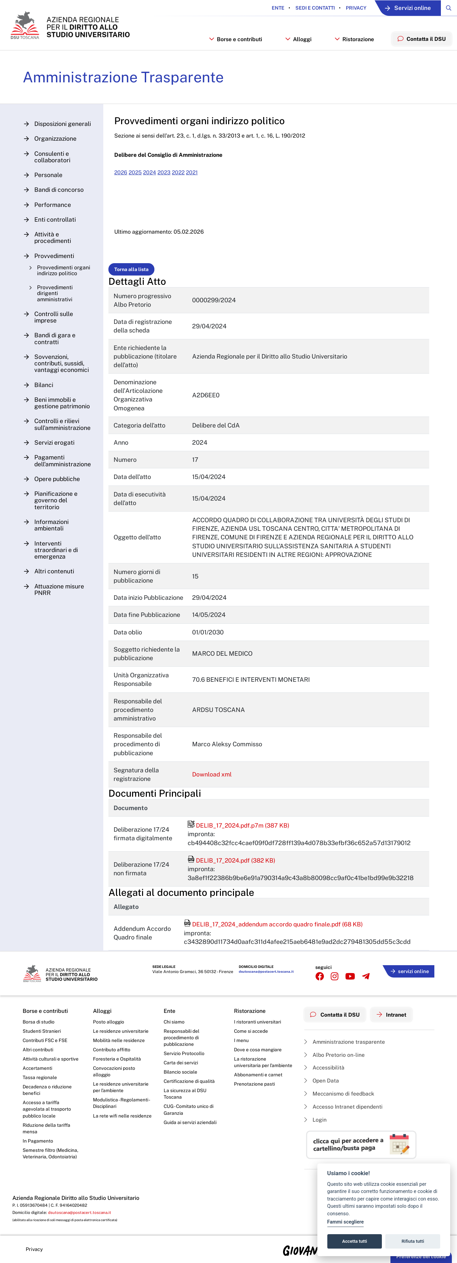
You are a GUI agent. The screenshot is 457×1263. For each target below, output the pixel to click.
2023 (168, 178)
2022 (183, 178)
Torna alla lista (133, 274)
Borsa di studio (39, 1026)
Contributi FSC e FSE (45, 1045)
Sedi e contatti (310, 8)
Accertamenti (38, 1073)
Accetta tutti (354, 1241)
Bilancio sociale (181, 1077)
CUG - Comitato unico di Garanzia (189, 1116)
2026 (122, 178)
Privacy (351, 8)
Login (315, 1124)
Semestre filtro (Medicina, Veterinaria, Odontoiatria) (51, 1160)
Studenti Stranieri (42, 1035)
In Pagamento (38, 1147)
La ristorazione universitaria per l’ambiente (263, 1067)
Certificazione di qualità (189, 1086)
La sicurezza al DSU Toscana (185, 1100)
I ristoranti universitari (257, 1026)
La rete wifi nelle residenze (122, 1122)
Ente (273, 8)
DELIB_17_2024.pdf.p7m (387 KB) (240, 830)
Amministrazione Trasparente (124, 82)
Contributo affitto (112, 1054)
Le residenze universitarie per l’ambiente (121, 1093)
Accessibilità (324, 1071)
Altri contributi (38, 1054)
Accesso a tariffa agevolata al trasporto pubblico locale (47, 1115)
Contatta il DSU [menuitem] (421, 42)
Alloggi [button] (296, 43)
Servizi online (405, 8)
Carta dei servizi (181, 1068)
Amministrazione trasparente (345, 1045)
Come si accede (251, 1035)
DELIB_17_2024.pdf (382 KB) (233, 865)
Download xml (213, 779)
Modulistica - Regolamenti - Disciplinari (121, 1109)
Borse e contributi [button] (233, 43)
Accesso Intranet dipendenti (344, 1111)
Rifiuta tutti (413, 1241)
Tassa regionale (40, 1083)
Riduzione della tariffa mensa (47, 1134)
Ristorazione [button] (352, 43)
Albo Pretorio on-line (334, 1058)
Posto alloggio (109, 1026)
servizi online (409, 975)
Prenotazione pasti (254, 1089)
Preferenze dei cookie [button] (421, 1256)
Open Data (322, 1085)
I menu (241, 1045)
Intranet (393, 1018)
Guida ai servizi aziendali (190, 1128)
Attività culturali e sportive (51, 1063)
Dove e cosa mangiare (258, 1054)
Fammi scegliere (345, 1222)
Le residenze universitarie (121, 1035)
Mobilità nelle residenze (119, 1045)
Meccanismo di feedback (340, 1098)
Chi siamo (174, 1026)
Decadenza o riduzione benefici (47, 1095)
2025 (137, 178)
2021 (197, 178)
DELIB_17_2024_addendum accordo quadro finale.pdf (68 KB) (276, 929)
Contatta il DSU (335, 1018)
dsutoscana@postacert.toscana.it (265, 976)
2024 (153, 178)
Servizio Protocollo (184, 1058)
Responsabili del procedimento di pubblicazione (181, 1042)
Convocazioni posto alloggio (114, 1077)
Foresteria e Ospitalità (117, 1063)
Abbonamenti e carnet (258, 1080)
